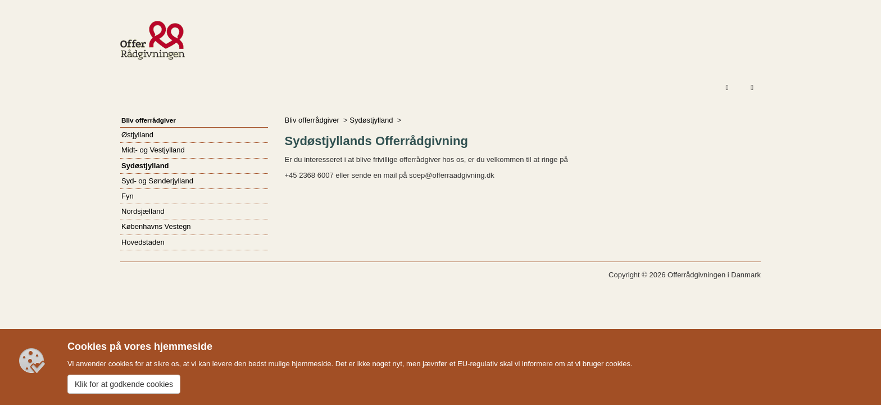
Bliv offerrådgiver (312, 120)
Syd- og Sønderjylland (157, 181)
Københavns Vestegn (156, 226)
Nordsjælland (143, 211)
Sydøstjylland (371, 120)
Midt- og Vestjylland (153, 150)
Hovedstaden (143, 242)
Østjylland (137, 134)
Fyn (127, 196)
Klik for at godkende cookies (124, 384)
